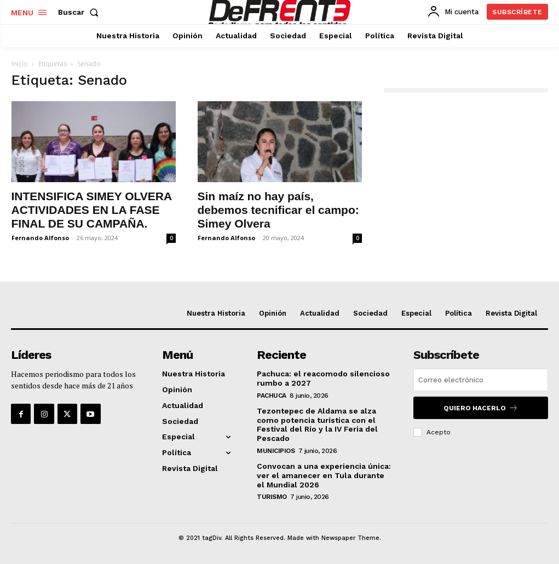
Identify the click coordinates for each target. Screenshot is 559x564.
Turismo (272, 497)
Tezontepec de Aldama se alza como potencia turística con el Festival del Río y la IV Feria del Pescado (317, 424)
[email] (480, 380)
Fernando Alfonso (40, 238)
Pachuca (271, 395)
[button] (80, 12)
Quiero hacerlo (480, 407)
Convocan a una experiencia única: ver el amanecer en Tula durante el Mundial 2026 (324, 475)
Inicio (19, 63)
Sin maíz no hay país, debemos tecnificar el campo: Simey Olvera (278, 210)
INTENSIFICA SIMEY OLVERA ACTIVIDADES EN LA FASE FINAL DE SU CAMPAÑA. (91, 210)
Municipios (276, 451)
